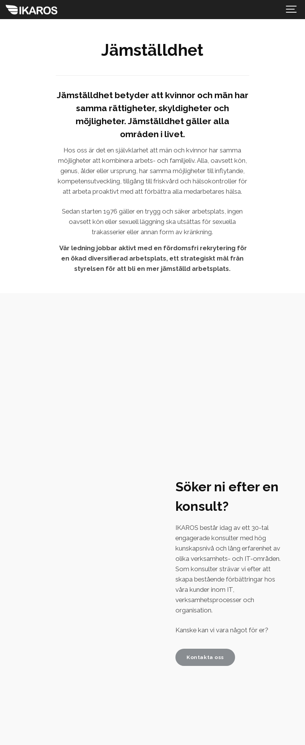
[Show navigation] (291, 9)
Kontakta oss (205, 657)
